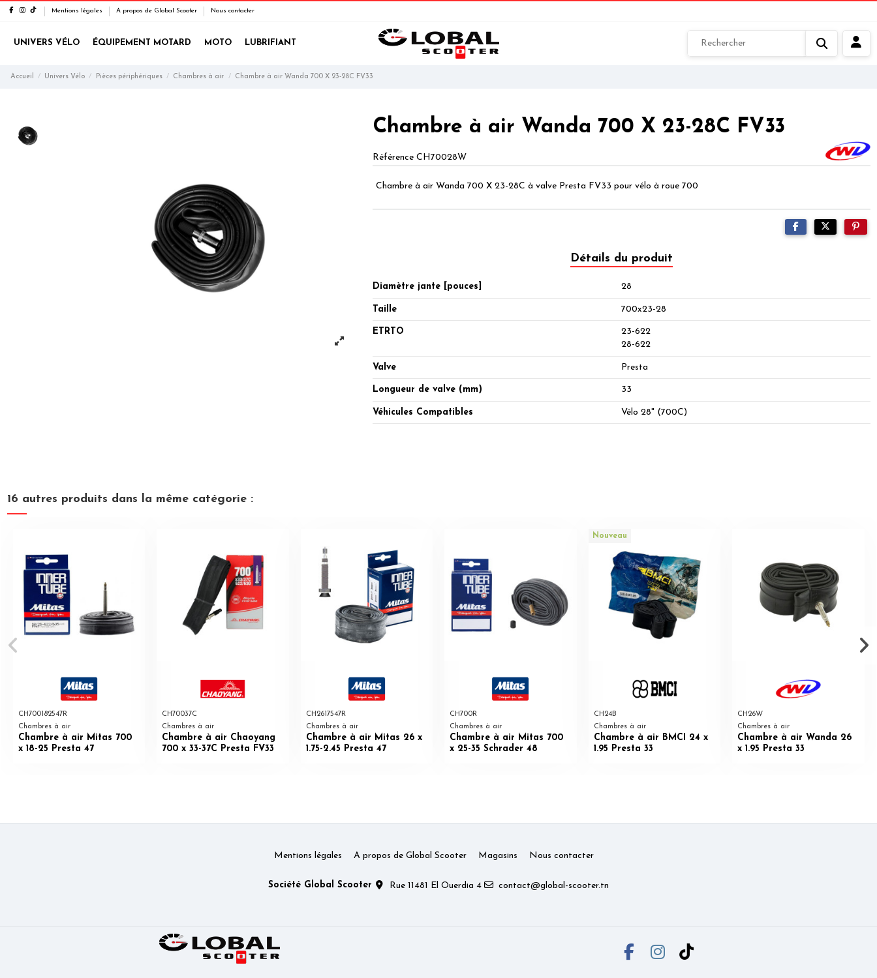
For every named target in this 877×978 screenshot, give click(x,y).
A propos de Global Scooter (157, 10)
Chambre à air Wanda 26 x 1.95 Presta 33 (794, 743)
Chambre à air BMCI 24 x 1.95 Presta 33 (651, 743)
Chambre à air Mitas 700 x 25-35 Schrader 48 (506, 743)
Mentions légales (78, 10)
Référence (393, 157)
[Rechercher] (762, 43)
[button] (14, 645)
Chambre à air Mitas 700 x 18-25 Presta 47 (75, 743)
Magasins (497, 856)
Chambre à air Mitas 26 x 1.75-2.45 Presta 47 (364, 743)
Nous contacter (232, 10)
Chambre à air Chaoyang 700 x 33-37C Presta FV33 (218, 743)
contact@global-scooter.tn (554, 886)
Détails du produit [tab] (621, 258)
